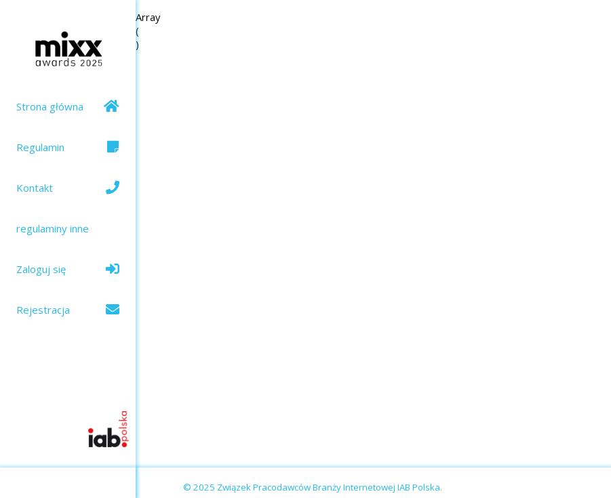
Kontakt (67, 187)
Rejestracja (67, 309)
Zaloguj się (67, 269)
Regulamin (67, 147)
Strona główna (67, 106)
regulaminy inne (52, 228)
